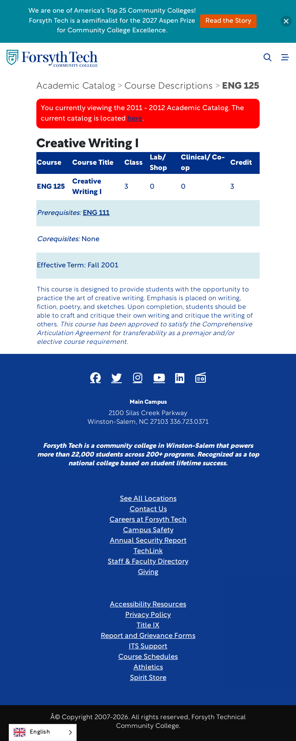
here (134, 118)
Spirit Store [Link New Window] (148, 678)
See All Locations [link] (148, 498)
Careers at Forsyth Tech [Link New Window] (148, 519)
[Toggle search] (267, 57)
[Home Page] (52, 58)
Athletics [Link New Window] (148, 667)
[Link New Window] (95, 377)
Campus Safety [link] (148, 530)
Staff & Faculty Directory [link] (148, 561)
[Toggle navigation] (285, 57)
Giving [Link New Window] (148, 572)
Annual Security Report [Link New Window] (148, 540)
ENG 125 (240, 86)
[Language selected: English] (43, 732)
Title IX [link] (148, 625)
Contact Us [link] (148, 509)
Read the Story (228, 21)
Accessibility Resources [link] (148, 604)
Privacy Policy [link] (148, 615)
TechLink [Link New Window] (148, 551)
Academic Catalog (75, 86)
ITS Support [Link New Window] (148, 646)
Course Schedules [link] (148, 657)
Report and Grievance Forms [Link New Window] (148, 636)
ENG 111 (96, 213)
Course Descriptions (168, 86)
